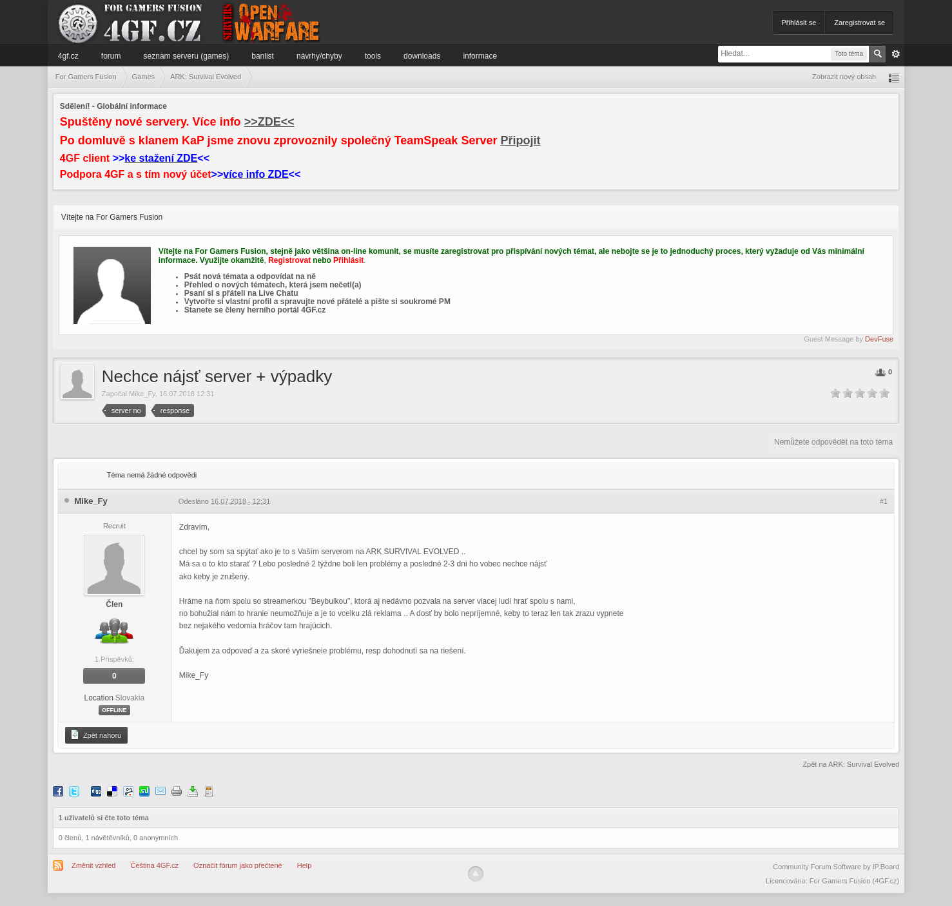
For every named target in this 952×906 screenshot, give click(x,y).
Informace (480, 56)
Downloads (421, 56)
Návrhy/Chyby (319, 56)
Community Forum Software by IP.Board (836, 867)
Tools (373, 56)
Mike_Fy (142, 394)
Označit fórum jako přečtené (237, 865)
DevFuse (879, 339)
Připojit (520, 140)
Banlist (262, 56)
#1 (884, 501)
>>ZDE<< (269, 121)
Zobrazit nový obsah (844, 77)
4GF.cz (68, 56)
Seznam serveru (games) (186, 56)
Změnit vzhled (93, 865)
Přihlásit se (798, 22)
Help (304, 865)
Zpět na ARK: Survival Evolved (850, 764)
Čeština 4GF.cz (154, 865)
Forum (111, 56)
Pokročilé (896, 54)
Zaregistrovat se (859, 22)
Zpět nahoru (95, 734)
